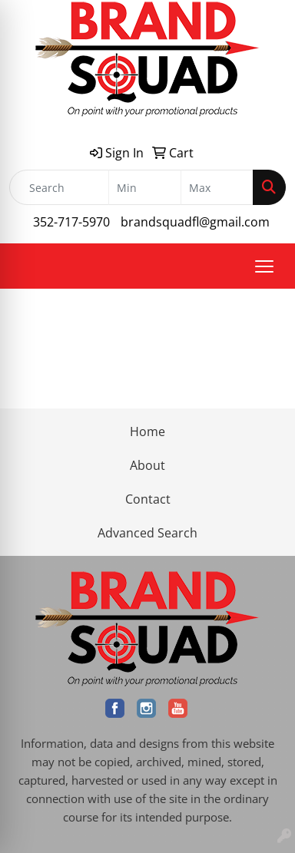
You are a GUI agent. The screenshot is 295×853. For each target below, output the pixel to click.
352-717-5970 (71, 221)
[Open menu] (264, 266)
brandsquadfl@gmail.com (195, 221)
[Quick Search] (59, 187)
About (147, 465)
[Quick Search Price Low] (144, 187)
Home (147, 431)
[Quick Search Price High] (217, 187)
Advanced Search (147, 532)
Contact (148, 499)
